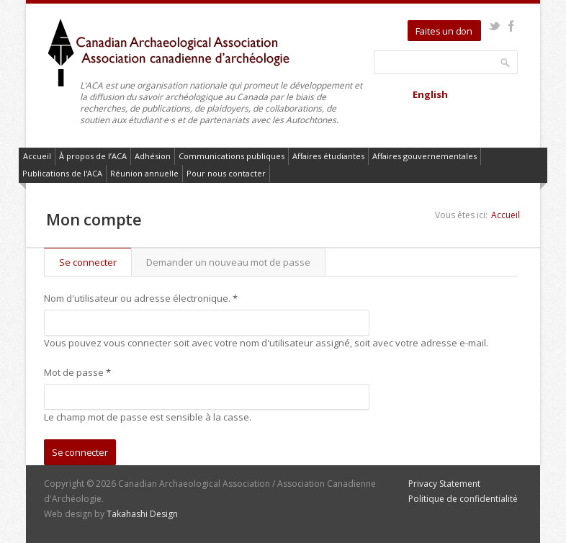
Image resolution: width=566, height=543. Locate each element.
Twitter (494, 26)
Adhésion (153, 156)
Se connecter (95, 262)
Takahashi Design (142, 514)
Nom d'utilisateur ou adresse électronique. (141, 298)
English (430, 94)
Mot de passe (77, 372)
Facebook (511, 26)
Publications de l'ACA (62, 173)
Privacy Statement (444, 483)
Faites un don (443, 30)
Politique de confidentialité (463, 499)
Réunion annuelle (144, 173)
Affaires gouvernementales (424, 156)
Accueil (37, 156)
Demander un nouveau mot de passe (228, 262)
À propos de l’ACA (93, 156)
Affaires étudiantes (328, 156)
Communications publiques (231, 156)
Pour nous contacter (226, 173)
